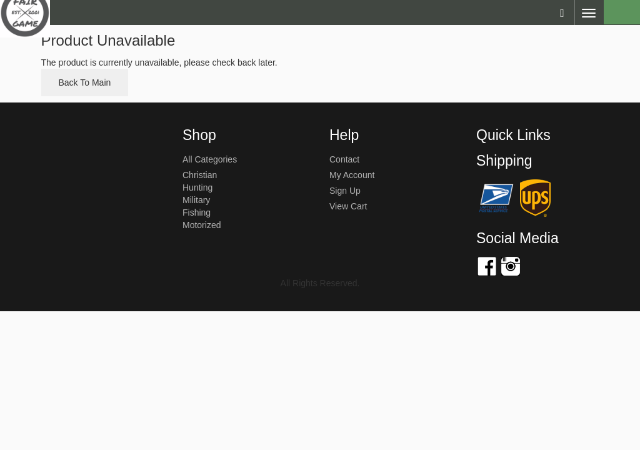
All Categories (209, 159)
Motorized (201, 225)
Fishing (196, 213)
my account (351, 175)
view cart (348, 206)
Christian (199, 175)
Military (196, 200)
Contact (344, 159)
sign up (345, 191)
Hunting (197, 187)
